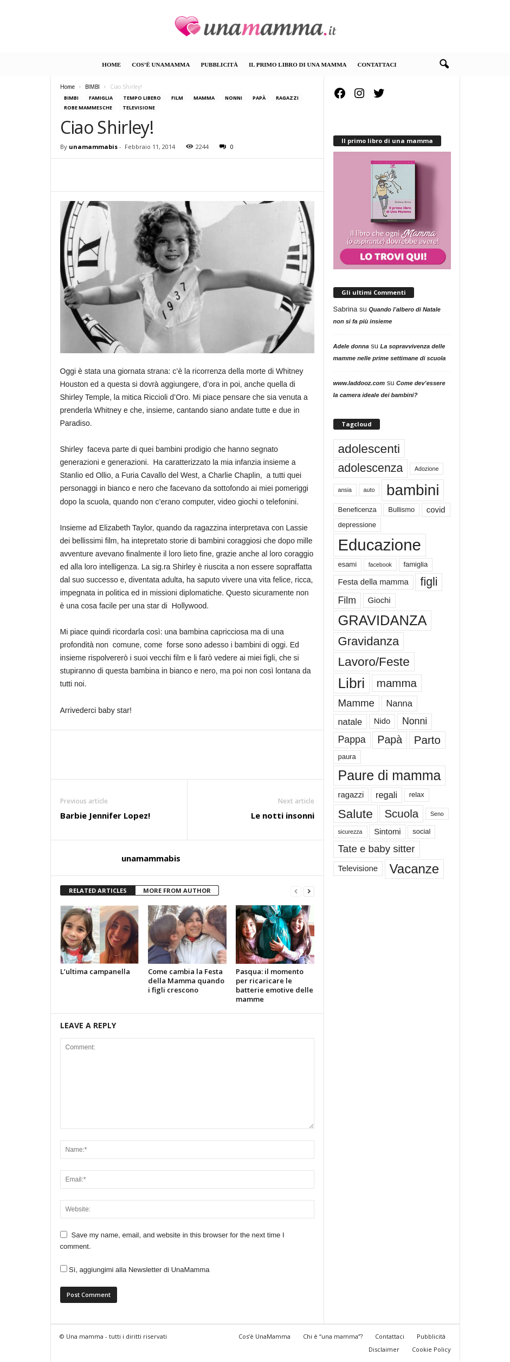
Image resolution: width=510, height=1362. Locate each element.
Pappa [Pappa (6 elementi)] (352, 739)
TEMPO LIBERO (142, 97)
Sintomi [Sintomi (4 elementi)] (387, 831)
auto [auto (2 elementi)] (369, 490)
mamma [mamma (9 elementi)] (397, 683)
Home (111, 64)
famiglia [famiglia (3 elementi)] (416, 564)
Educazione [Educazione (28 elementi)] (379, 545)
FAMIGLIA (101, 97)
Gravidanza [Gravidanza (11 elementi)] (368, 641)
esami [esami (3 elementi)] (347, 564)
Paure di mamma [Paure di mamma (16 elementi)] (389, 775)
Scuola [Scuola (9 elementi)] (401, 813)
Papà (259, 97)
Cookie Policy (431, 1349)
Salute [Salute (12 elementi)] (355, 814)
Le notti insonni (282, 815)
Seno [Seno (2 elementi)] (437, 813)
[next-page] (309, 891)
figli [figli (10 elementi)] (428, 581)
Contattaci (377, 64)
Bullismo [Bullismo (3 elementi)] (401, 509)
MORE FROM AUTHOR (177, 890)
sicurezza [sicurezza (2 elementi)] (350, 831)
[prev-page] (295, 891)
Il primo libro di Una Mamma (298, 64)
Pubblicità (219, 64)
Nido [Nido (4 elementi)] (382, 721)
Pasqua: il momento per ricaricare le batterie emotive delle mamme (274, 985)
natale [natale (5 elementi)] (350, 722)
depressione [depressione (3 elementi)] (357, 525)
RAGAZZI (287, 97)
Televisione (138, 107)
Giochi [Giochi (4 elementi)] (379, 600)
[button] (444, 64)
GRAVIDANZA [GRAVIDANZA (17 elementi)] (382, 620)
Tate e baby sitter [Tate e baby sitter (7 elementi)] (376, 848)
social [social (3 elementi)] (421, 831)
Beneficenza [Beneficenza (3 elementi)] (357, 509)
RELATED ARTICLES (98, 890)
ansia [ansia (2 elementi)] (345, 490)
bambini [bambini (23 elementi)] (412, 490)
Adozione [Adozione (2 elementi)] (426, 468)
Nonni (233, 97)
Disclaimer (384, 1349)
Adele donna (351, 346)
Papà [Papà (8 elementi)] (389, 739)
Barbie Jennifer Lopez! (105, 815)
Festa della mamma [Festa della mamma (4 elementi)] (373, 582)
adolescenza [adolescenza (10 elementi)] (370, 468)
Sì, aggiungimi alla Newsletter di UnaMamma (135, 1270)
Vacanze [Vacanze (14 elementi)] (415, 868)
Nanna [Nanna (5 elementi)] (399, 703)
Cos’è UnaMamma (161, 64)
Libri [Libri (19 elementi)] (351, 683)
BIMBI (92, 86)
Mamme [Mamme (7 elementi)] (356, 703)
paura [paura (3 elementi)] (347, 757)
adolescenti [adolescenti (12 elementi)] (369, 449)
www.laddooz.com (359, 383)
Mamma (204, 97)
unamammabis (93, 146)
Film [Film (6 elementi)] (347, 600)
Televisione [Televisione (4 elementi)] (358, 868)
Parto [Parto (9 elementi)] (427, 740)
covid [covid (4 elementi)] (436, 509)
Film (177, 97)
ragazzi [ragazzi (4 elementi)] (351, 794)
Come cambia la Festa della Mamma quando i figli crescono (186, 981)
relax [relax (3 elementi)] (416, 794)
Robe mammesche (88, 107)
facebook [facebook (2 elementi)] (380, 564)
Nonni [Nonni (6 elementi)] (414, 721)
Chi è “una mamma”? (333, 1336)
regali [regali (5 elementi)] (386, 795)
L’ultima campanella (95, 971)
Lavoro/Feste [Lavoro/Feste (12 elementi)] (374, 661)
